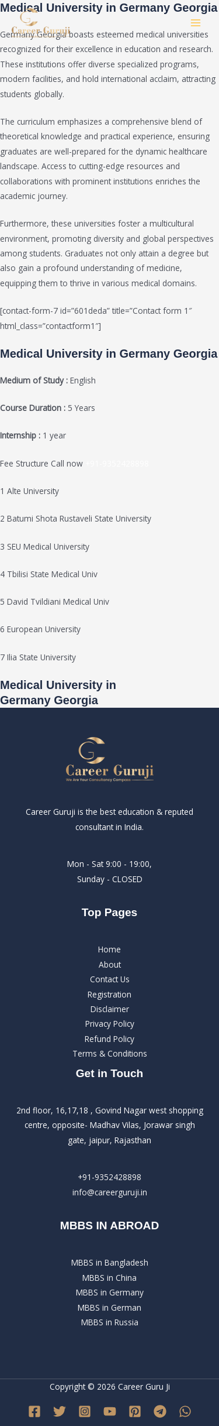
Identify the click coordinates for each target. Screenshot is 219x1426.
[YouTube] (109, 1411)
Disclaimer (110, 1008)
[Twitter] (59, 1411)
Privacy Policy (109, 1023)
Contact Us (110, 979)
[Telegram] (160, 1411)
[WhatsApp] (185, 1411)
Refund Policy (109, 1038)
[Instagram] (84, 1411)
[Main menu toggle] (196, 23)
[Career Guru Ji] (41, 23)
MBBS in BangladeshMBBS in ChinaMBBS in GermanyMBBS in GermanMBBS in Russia (109, 1292)
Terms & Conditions (109, 1053)
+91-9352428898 (117, 463)
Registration (109, 994)
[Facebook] (34, 1411)
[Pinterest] (134, 1411)
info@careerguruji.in (109, 1192)
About (110, 964)
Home (109, 949)
